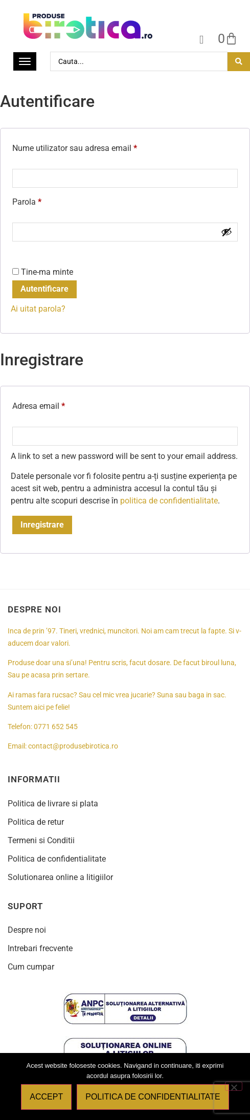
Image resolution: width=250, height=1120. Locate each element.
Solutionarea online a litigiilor (60, 877)
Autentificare (44, 289)
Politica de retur (36, 822)
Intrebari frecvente (40, 948)
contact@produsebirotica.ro (73, 746)
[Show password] (226, 231)
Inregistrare (42, 525)
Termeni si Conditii (41, 840)
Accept (46, 1096)
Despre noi (27, 930)
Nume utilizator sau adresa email (94, 146)
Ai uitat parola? (38, 309)
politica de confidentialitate (169, 501)
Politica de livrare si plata (53, 803)
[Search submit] (239, 61)
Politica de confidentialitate (57, 859)
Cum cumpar (31, 967)
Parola (46, 200)
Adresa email (58, 404)
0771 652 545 (56, 726)
